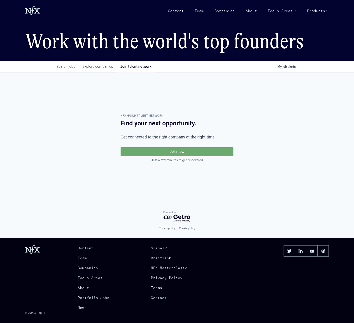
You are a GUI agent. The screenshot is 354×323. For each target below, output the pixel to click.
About (251, 11)
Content (176, 11)
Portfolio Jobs (93, 297)
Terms (156, 288)
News (82, 307)
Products (318, 11)
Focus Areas (282, 11)
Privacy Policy (166, 278)
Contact (159, 297)
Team (199, 11)
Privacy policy (167, 228)
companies (97, 66)
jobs (65, 66)
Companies (224, 11)
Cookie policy (187, 228)
